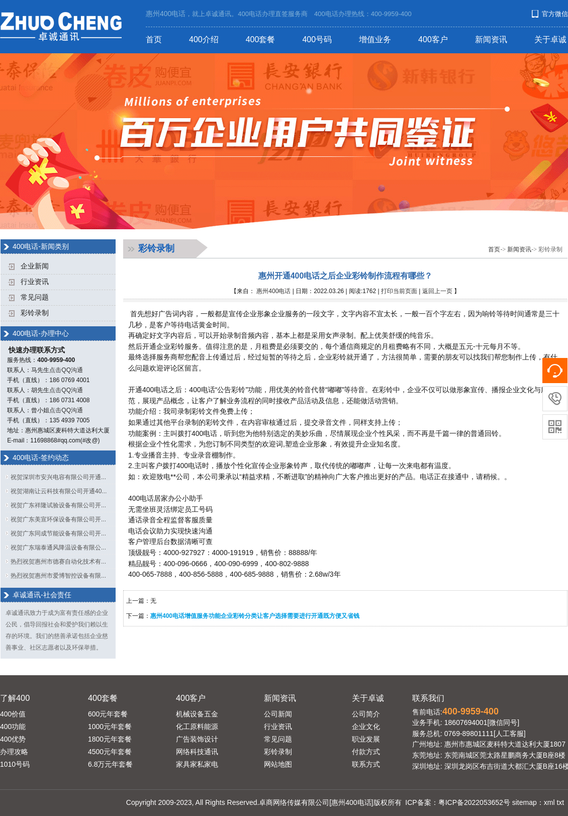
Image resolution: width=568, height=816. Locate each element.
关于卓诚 (550, 39)
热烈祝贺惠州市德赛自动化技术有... (58, 561)
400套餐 (260, 39)
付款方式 (366, 752)
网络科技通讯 (197, 752)
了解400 (15, 697)
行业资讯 (35, 282)
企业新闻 (35, 266)
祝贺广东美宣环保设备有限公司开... (58, 519)
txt (560, 802)
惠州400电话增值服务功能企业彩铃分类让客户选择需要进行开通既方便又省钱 (254, 615)
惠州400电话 (273, 291)
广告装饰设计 (197, 739)
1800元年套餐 (110, 739)
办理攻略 (14, 752)
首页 (154, 39)
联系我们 (428, 697)
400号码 (317, 39)
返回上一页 (437, 291)
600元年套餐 (108, 714)
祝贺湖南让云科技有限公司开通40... (59, 491)
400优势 (13, 739)
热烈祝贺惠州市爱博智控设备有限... (58, 575)
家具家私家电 (197, 764)
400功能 (13, 726)
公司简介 (366, 714)
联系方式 (366, 764)
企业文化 (366, 726)
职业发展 (366, 739)
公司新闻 (278, 714)
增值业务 (375, 39)
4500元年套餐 (110, 752)
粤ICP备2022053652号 (474, 802)
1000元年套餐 (110, 726)
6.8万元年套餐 (110, 764)
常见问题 (35, 297)
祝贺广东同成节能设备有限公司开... (58, 533)
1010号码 (15, 764)
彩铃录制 (35, 313)
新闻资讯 (491, 39)
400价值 (13, 714)
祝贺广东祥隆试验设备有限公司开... (58, 505)
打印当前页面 (399, 291)
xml (549, 802)
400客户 (433, 39)
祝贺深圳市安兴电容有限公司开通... (58, 477)
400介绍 (204, 39)
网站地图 (278, 764)
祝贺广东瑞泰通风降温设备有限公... (58, 547)
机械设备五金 (197, 714)
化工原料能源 (197, 726)
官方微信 (555, 14)
